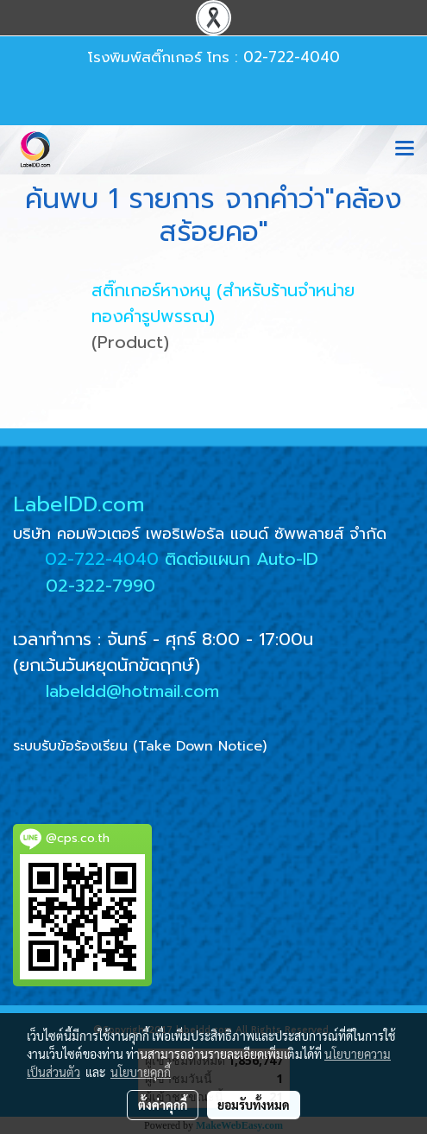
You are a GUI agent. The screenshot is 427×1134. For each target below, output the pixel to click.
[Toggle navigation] (405, 149)
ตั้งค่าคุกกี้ (162, 1104)
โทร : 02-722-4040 (273, 57)
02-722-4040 (102, 559)
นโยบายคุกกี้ (140, 1072)
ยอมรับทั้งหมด (253, 1104)
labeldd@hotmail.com (132, 691)
